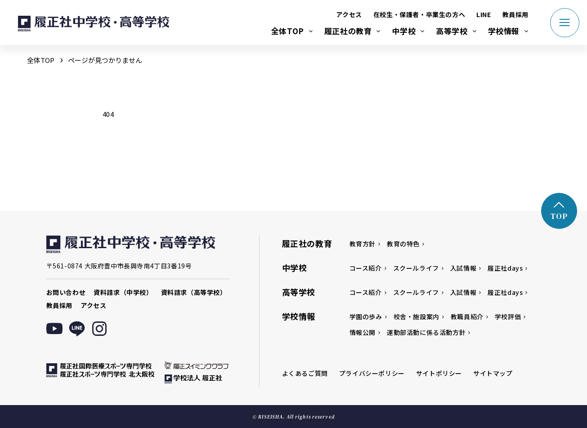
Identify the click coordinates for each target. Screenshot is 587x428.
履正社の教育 (348, 30)
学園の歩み (366, 316)
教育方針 (363, 243)
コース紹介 (366, 267)
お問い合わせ (66, 292)
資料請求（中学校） (123, 292)
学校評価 (508, 316)
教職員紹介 (467, 316)
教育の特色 (403, 243)
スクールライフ (416, 267)
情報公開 (363, 332)
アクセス (349, 14)
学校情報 (504, 30)
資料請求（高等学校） (194, 292)
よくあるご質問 (305, 373)
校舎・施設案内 (416, 316)
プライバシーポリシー (372, 373)
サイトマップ (493, 373)
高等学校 (451, 30)
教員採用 (515, 14)
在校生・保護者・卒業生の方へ (419, 14)
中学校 (404, 30)
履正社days (505, 267)
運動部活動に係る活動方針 (426, 332)
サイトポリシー (439, 373)
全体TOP (287, 30)
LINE (483, 14)
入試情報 (463, 267)
